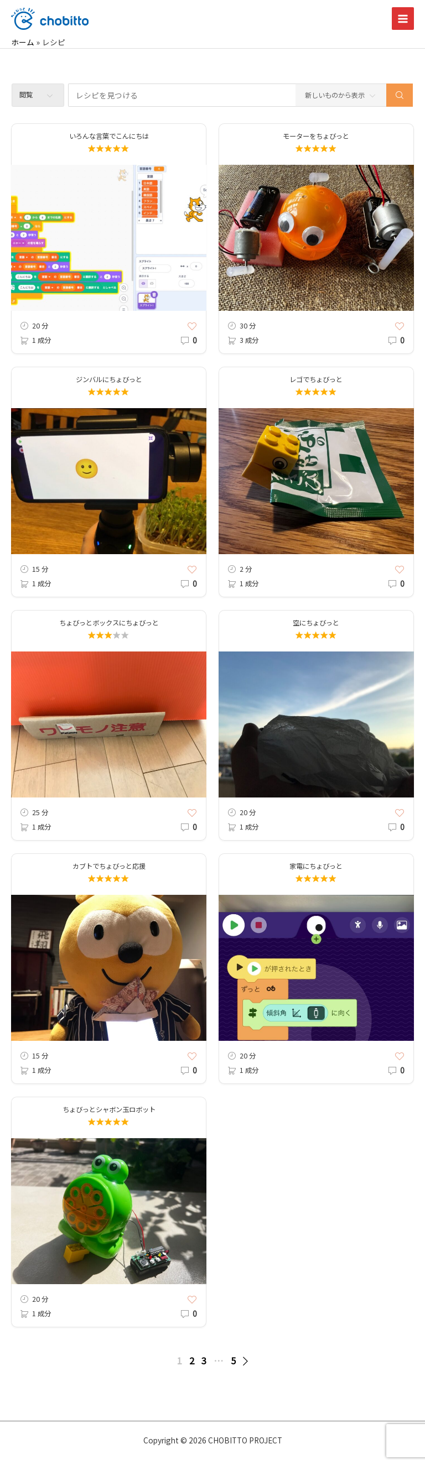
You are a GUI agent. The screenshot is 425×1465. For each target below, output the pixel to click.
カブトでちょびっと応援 (109, 866)
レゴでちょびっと (316, 379)
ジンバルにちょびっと (109, 379)
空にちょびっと (316, 623)
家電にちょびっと (316, 866)
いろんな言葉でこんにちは (109, 136)
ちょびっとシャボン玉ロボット (109, 1109)
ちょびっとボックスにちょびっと (109, 623)
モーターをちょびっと (316, 136)
